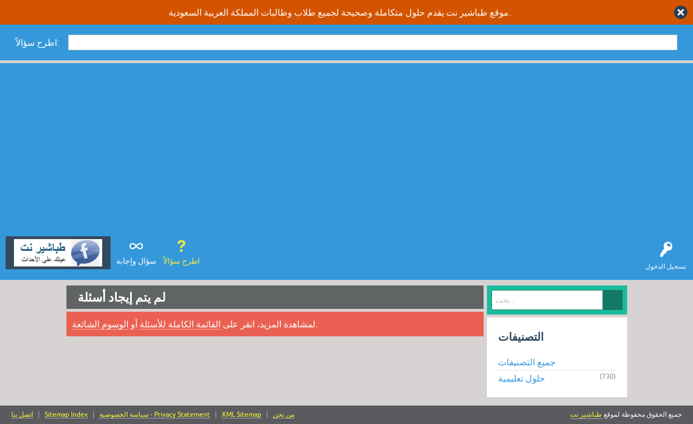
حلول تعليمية (521, 378)
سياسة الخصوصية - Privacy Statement (154, 414)
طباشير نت (586, 414)
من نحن (283, 414)
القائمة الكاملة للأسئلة (180, 324)
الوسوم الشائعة (100, 324)
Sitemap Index (66, 414)
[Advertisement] (347, 152)
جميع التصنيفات (527, 362)
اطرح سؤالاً (181, 260)
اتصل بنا (22, 414)
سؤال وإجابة (136, 260)
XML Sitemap (241, 414)
